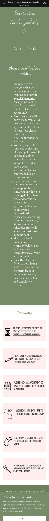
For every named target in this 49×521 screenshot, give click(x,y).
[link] (24, 24)
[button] (6, 24)
